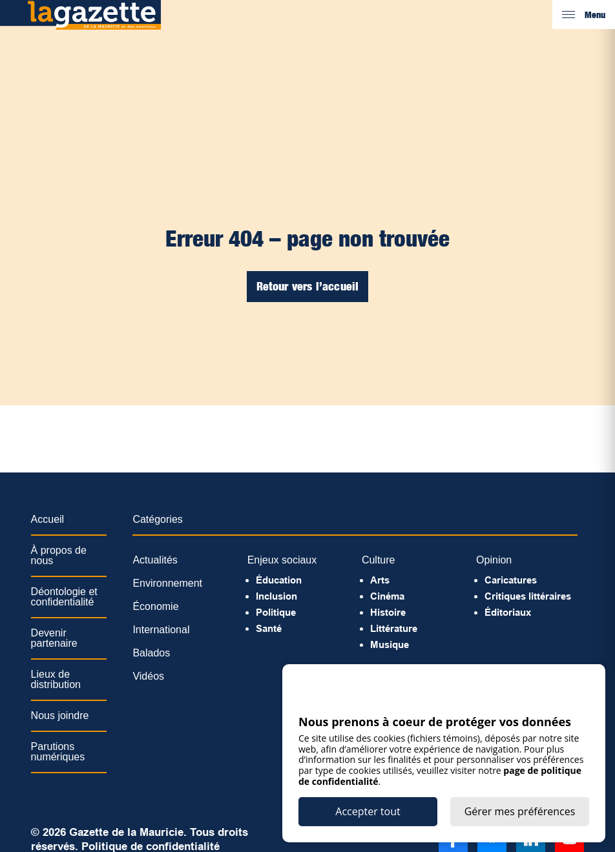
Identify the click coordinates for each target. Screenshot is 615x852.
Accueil (48, 519)
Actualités (154, 559)
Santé (269, 628)
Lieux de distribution (56, 679)
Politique (276, 612)
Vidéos (148, 676)
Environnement (167, 583)
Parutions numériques (58, 751)
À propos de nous (59, 555)
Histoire (388, 612)
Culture (378, 559)
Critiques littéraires (528, 596)
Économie (155, 606)
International (160, 629)
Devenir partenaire (54, 638)
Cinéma (387, 596)
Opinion (494, 559)
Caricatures (511, 579)
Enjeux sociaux (282, 559)
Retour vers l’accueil (307, 286)
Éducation (279, 579)
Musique (389, 644)
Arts (380, 579)
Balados (151, 652)
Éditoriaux (508, 612)
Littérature (393, 628)
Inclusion (276, 596)
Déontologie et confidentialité (64, 596)
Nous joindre (60, 715)
